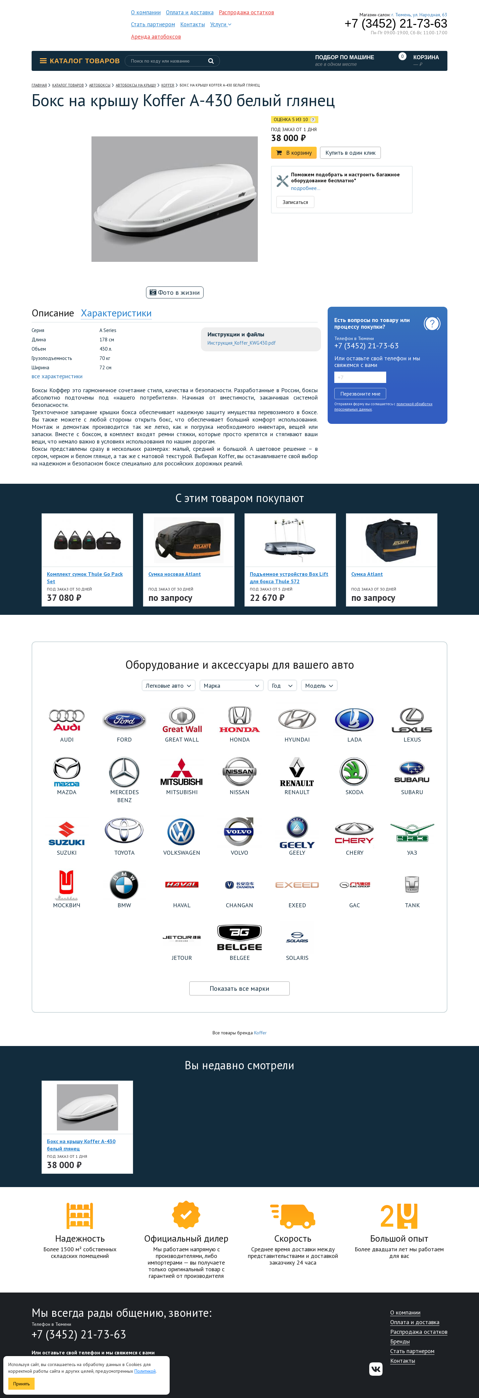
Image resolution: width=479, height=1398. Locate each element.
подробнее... (305, 188)
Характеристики (116, 312)
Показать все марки (239, 988)
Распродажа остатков (246, 12)
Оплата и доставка (190, 12)
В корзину (294, 152)
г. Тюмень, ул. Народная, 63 (419, 15)
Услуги (221, 24)
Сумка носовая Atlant (174, 574)
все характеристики (57, 376)
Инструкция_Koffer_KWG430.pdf (242, 343)
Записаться (295, 202)
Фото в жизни (175, 292)
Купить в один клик (350, 152)
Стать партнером (153, 24)
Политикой (145, 1371)
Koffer (260, 1033)
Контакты (192, 24)
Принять (21, 1384)
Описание (53, 312)
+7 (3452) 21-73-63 (396, 23)
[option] (61, 157)
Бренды (400, 1341)
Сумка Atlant (367, 574)
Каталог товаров (80, 61)
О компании (146, 12)
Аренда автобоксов (156, 36)
